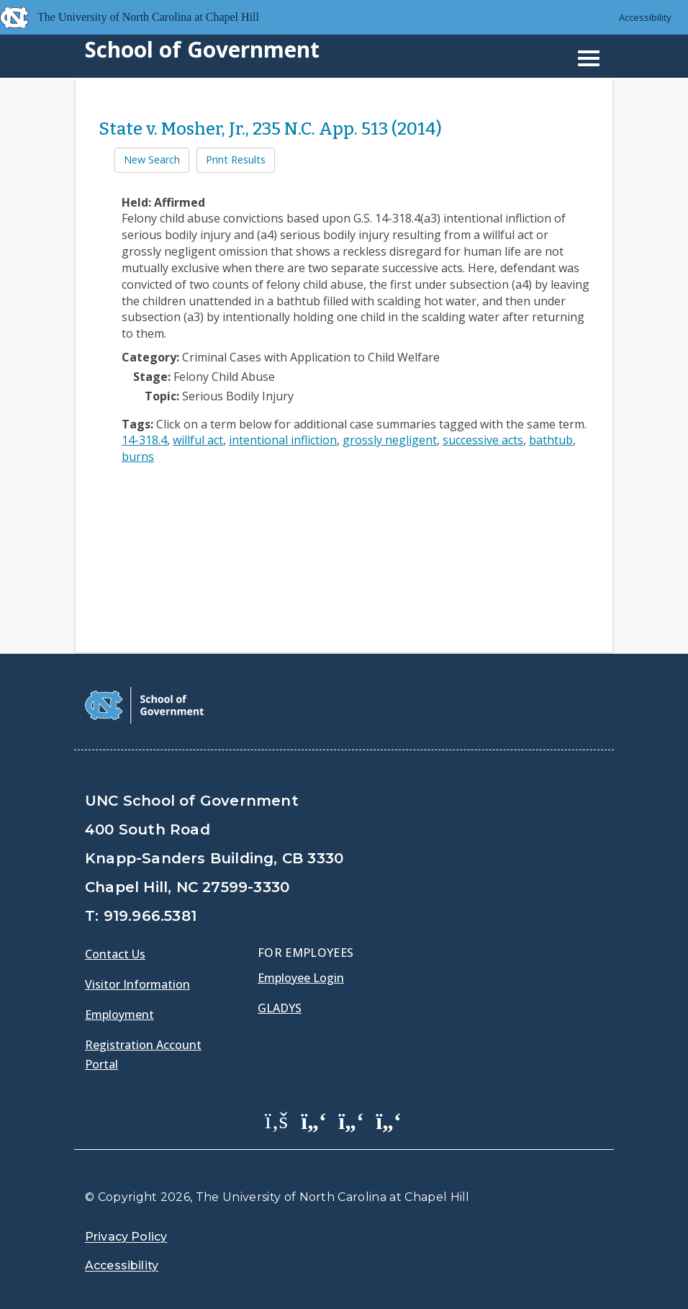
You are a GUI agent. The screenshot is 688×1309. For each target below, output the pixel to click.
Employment (119, 1014)
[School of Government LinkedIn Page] (351, 1120)
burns (138, 456)
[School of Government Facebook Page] (276, 1120)
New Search (152, 159)
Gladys (280, 1008)
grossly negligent (390, 440)
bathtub (551, 440)
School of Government (202, 49)
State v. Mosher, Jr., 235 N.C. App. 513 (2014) (270, 129)
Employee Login (301, 978)
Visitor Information (137, 984)
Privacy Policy (126, 1236)
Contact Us (115, 954)
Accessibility (645, 17)
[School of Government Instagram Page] (388, 1120)
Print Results (236, 159)
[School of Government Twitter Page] (313, 1120)
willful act (198, 440)
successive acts (483, 440)
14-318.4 (144, 440)
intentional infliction (283, 440)
